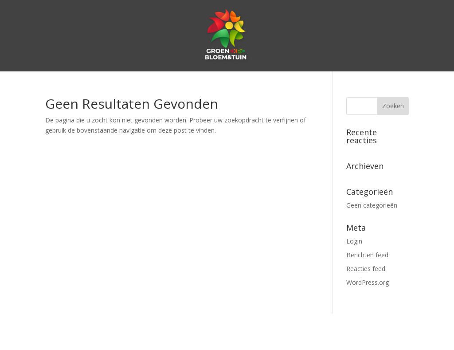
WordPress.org (367, 282)
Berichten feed (367, 255)
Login (354, 241)
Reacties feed (365, 268)
